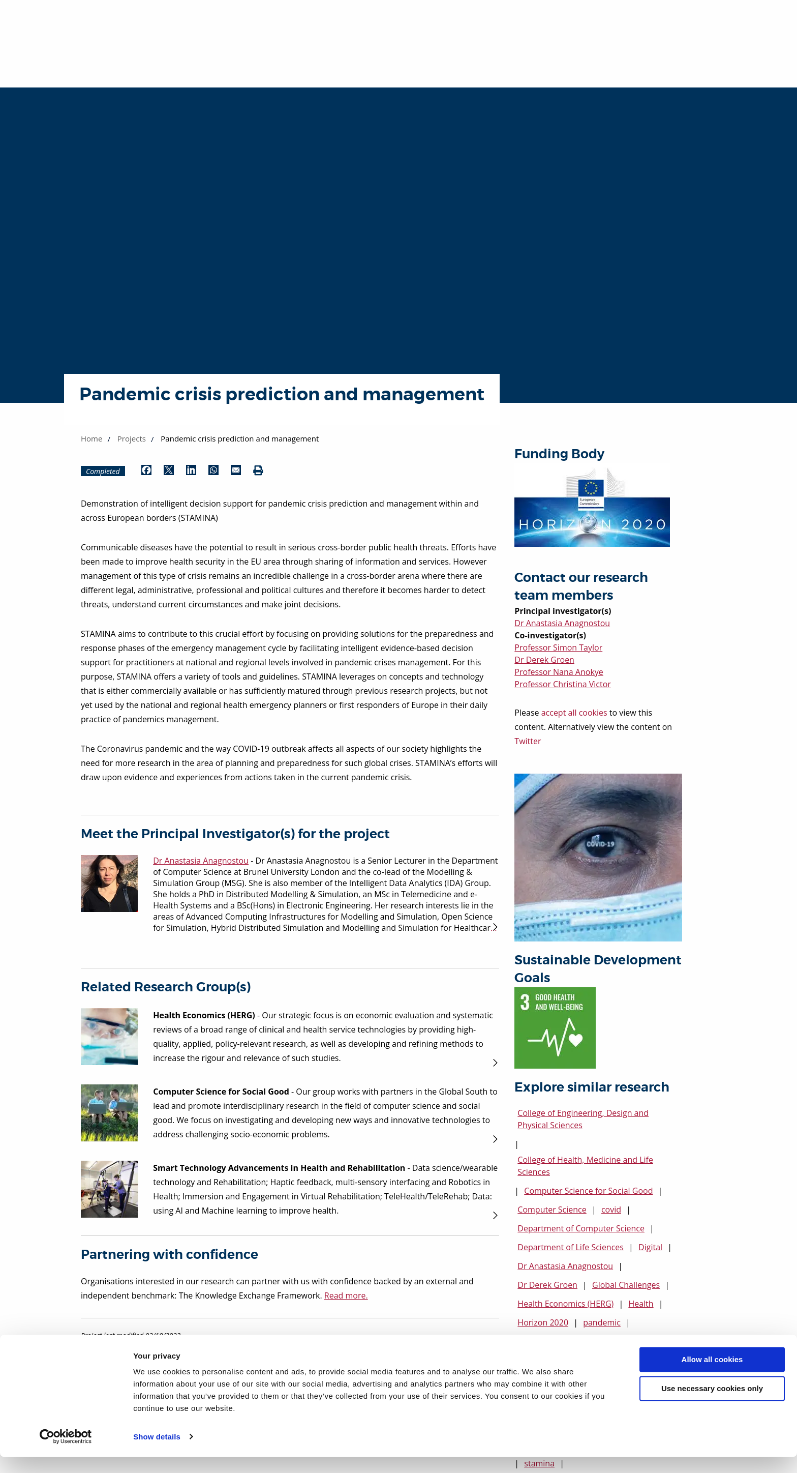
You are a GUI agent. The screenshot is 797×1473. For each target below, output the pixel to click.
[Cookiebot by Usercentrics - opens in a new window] (65, 1453)
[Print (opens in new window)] (258, 471)
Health (640, 1303)
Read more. (346, 1295)
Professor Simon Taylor (558, 647)
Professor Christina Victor (562, 684)
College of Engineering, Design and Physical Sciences (583, 1119)
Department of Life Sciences (570, 1247)
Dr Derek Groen (544, 659)
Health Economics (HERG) (565, 1303)
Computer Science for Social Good (588, 1190)
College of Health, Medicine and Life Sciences (585, 1165)
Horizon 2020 (542, 1322)
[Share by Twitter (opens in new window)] (169, 471)
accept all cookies (574, 712)
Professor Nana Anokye (558, 671)
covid (611, 1209)
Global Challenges (626, 1284)
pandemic (602, 1322)
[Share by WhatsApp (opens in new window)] (213, 471)
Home (91, 438)
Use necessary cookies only (712, 1404)
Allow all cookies (712, 1376)
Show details (156, 1453)
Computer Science (551, 1209)
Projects (131, 438)
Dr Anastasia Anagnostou (562, 623)
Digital (650, 1247)
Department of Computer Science (581, 1228)
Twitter (527, 741)
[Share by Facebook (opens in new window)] (146, 471)
